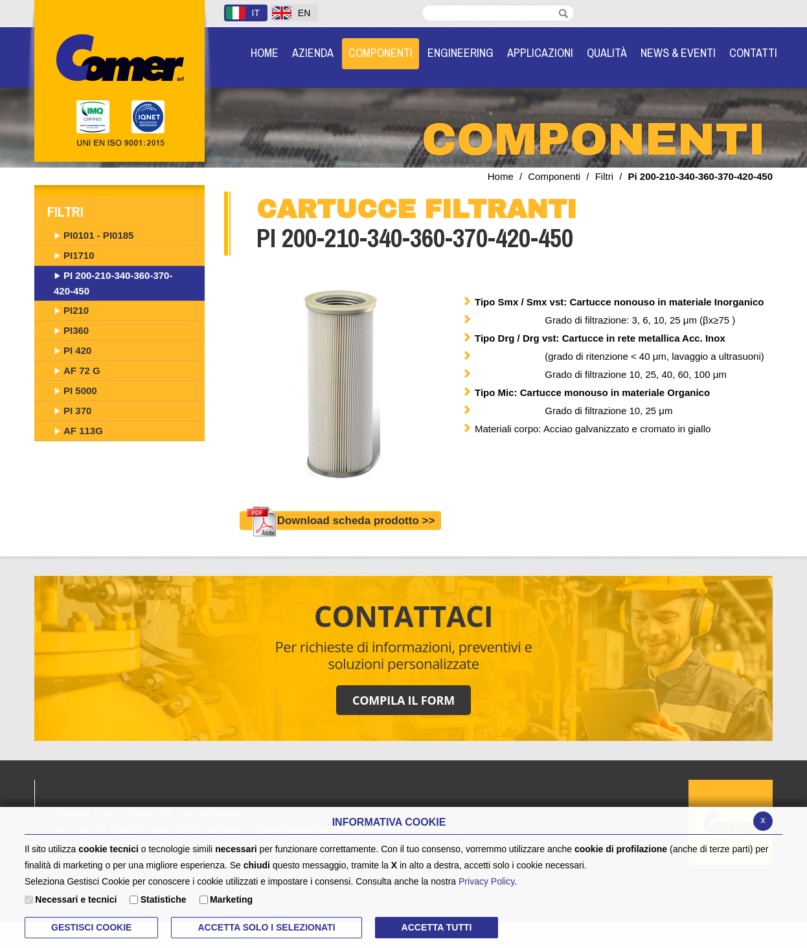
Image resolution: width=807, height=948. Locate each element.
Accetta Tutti (437, 927)
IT (243, 12)
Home (501, 176)
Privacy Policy (486, 881)
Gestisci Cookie (91, 927)
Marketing (231, 899)
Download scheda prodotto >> (340, 520)
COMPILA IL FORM (403, 700)
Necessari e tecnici (76, 899)
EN (291, 12)
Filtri (604, 176)
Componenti (554, 176)
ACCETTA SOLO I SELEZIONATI (266, 927)
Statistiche (164, 899)
